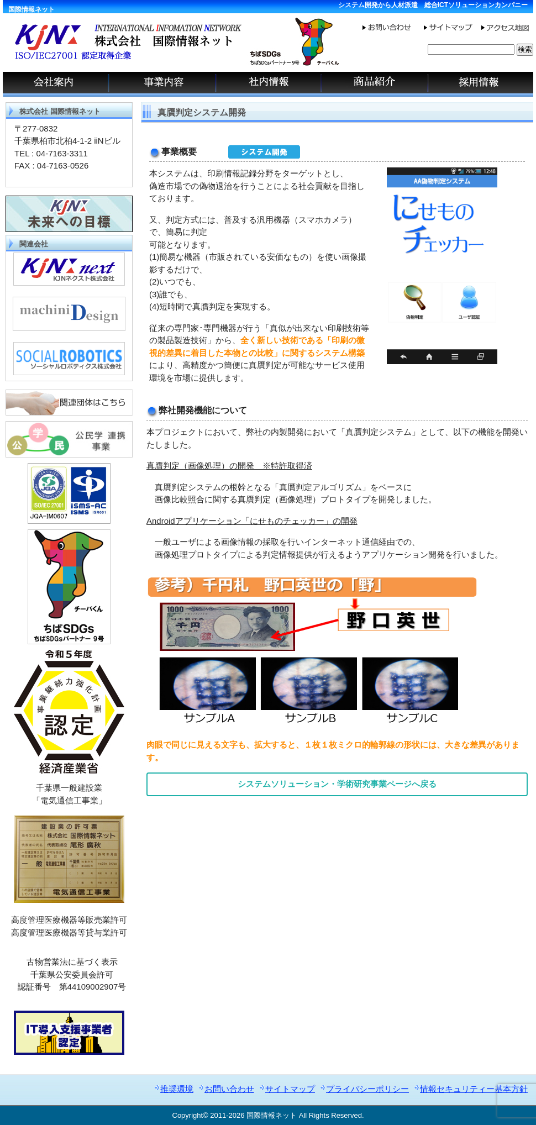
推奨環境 (176, 1089)
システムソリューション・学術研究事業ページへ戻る (337, 783)
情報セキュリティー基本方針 (474, 1089)
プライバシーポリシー (367, 1089)
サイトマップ (290, 1089)
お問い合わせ (229, 1089)
